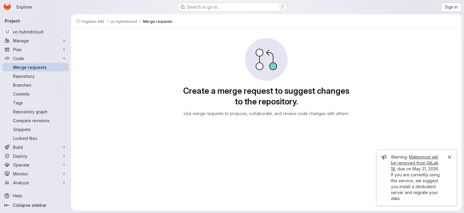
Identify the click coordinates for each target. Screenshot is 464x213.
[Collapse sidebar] (35, 205)
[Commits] (35, 94)
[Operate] (35, 165)
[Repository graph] (35, 111)
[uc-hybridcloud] (35, 32)
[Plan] (35, 49)
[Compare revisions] (35, 120)
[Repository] (35, 76)
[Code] (35, 58)
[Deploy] (35, 156)
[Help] (35, 196)
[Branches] (35, 85)
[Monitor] (35, 174)
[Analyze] (35, 182)
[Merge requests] (35, 67)
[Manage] (35, 40)
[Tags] (35, 103)
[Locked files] (35, 138)
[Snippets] (35, 129)
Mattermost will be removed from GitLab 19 (415, 162)
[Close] (449, 157)
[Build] (35, 147)
